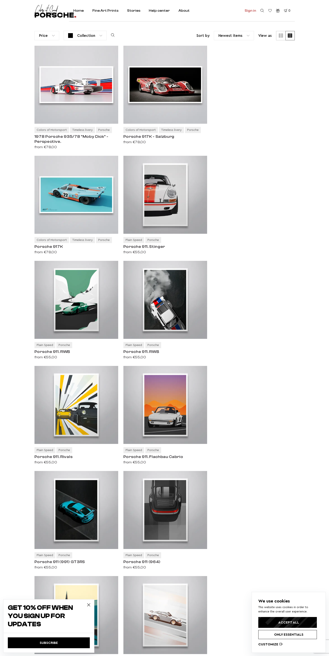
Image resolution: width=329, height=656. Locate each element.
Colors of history (120, 562)
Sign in (250, 11)
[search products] (113, 35)
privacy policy (251, 562)
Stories (134, 11)
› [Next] (55, 486)
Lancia (244, 613)
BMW (247, 601)
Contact (174, 555)
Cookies (114, 626)
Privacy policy (117, 590)
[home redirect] (46, 10)
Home (79, 11)
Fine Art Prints (106, 11)
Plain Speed (116, 547)
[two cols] (280, 35)
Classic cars (116, 533)
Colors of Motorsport (123, 540)
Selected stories (181, 547)
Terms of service (120, 611)
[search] (262, 11)
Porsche (235, 601)
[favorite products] (270, 11)
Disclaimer (115, 618)
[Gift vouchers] (278, 11)
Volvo (233, 613)
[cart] (287, 11)
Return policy (117, 604)
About (184, 11)
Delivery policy (118, 597)
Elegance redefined (122, 569)
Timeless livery (118, 555)
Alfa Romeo (238, 607)
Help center (159, 11)
